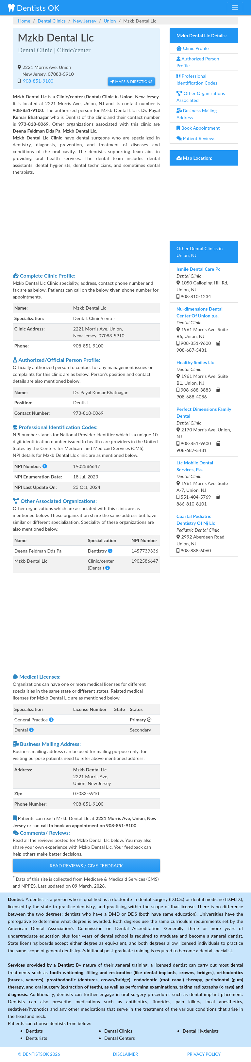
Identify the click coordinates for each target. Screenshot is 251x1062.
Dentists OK (33, 7)
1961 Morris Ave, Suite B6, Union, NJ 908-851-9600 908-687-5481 (202, 329)
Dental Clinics (52, 21)
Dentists (34, 1031)
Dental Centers (119, 1038)
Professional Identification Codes (196, 79)
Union (110, 21)
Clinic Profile (192, 48)
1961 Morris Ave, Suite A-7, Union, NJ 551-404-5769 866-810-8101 (202, 483)
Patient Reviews (195, 138)
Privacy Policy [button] (204, 1054)
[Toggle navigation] (235, 7)
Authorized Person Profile (197, 62)
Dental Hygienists (201, 1031)
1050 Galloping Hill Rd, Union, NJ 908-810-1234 (202, 282)
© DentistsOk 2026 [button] (39, 1054)
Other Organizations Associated (200, 96)
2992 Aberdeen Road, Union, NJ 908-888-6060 (201, 533)
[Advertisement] (86, 222)
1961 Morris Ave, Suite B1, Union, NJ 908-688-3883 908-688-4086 (202, 379)
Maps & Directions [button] (131, 81)
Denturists (36, 1038)
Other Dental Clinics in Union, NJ (199, 252)
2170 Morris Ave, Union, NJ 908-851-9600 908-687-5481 (203, 429)
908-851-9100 (38, 81)
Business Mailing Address (196, 114)
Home (24, 21)
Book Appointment (198, 128)
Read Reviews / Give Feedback (86, 865)
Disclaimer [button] (125, 1054)
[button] (44, 466)
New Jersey (84, 21)
